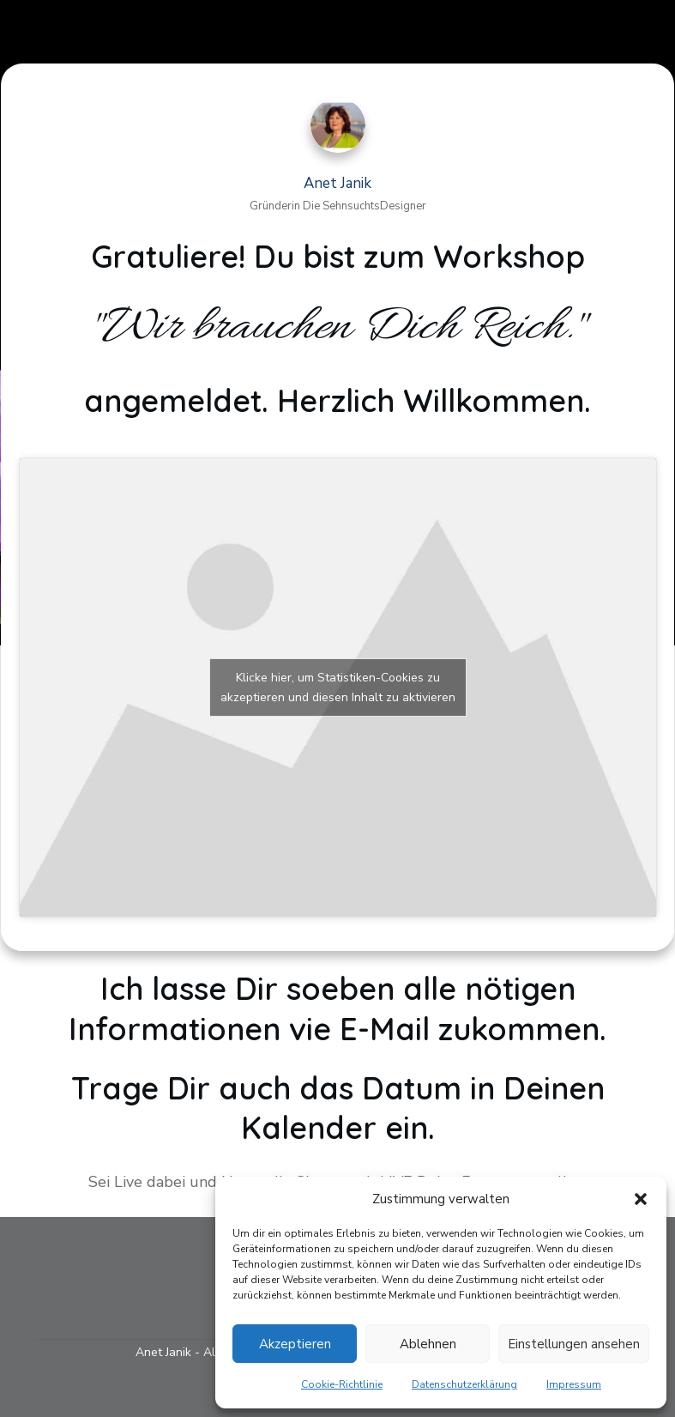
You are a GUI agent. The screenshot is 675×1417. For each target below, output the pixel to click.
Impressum (573, 1384)
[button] (640, 1199)
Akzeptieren (295, 1344)
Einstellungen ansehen (574, 1344)
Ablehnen (428, 1344)
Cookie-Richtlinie (342, 1384)
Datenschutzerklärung (464, 1384)
